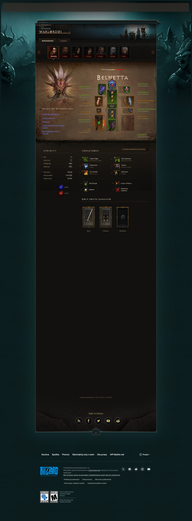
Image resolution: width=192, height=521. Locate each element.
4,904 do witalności (47, 118)
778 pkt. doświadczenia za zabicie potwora (52, 127)
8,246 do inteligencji (50, 114)
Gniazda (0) (45, 122)
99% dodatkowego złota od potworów (50, 132)
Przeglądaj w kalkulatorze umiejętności (135, 149)
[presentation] (12, 7)
